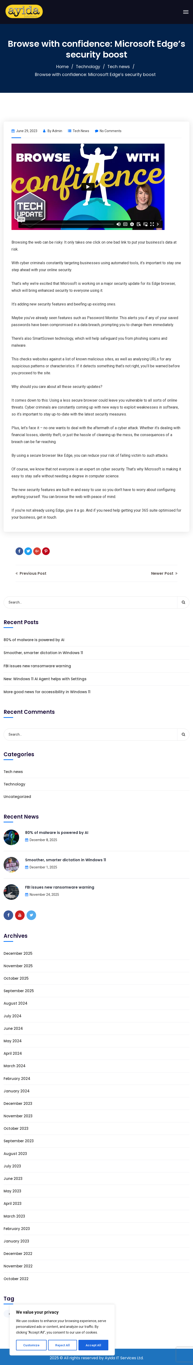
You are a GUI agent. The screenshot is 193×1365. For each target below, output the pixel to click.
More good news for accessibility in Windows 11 (47, 691)
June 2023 (13, 1178)
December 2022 (18, 1253)
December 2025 (18, 953)
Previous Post (31, 573)
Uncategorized (17, 796)
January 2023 (16, 1241)
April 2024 (13, 1053)
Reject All (63, 1345)
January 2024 (17, 1091)
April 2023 (13, 1203)
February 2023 (17, 1228)
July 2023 (12, 1166)
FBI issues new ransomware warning (37, 665)
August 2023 (15, 1153)
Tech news (119, 67)
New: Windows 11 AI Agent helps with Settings (45, 678)
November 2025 (18, 965)
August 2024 (16, 1003)
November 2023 (18, 1116)
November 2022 (18, 1266)
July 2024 (13, 1016)
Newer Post (164, 573)
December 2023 (18, 1103)
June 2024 (13, 1028)
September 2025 (19, 990)
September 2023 (19, 1140)
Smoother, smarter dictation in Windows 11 (43, 652)
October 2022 (16, 1278)
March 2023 (14, 1216)
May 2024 (13, 1040)
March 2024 (15, 1065)
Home (61, 67)
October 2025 (16, 978)
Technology (87, 67)
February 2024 (17, 1078)
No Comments (108, 131)
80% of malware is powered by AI (34, 639)
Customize (31, 1345)
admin (57, 131)
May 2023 (12, 1191)
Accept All (93, 1345)
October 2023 (16, 1128)
